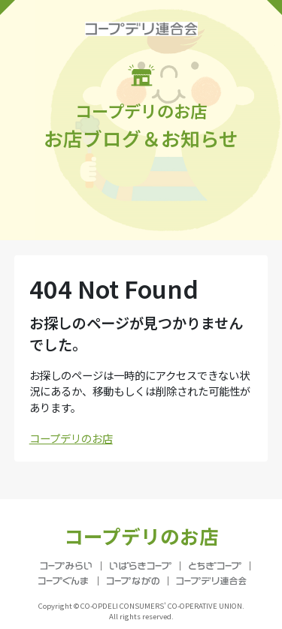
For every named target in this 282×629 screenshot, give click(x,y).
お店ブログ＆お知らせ (141, 108)
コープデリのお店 (71, 438)
